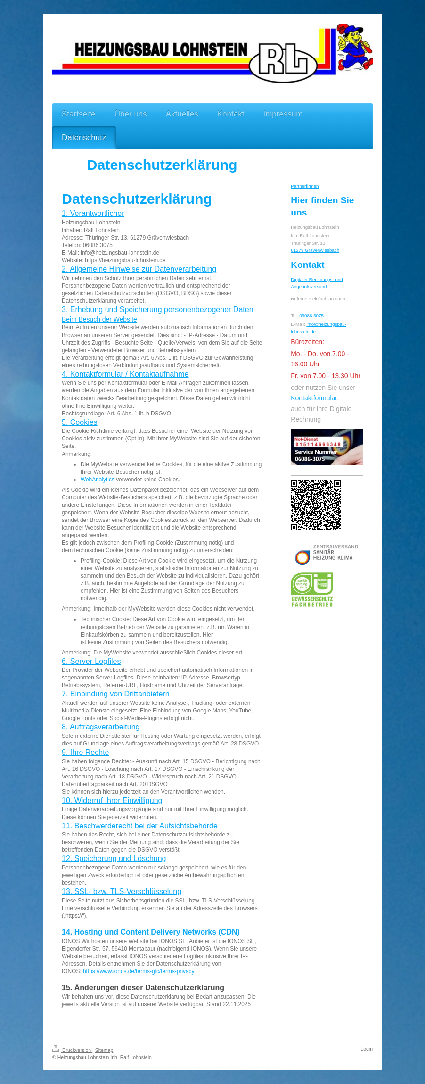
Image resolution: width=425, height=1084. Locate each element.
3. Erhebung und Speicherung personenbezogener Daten (157, 310)
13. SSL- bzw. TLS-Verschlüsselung (121, 891)
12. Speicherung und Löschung (114, 858)
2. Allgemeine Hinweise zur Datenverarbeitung (139, 269)
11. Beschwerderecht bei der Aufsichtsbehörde (140, 826)
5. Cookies (80, 422)
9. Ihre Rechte (85, 752)
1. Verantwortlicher (93, 213)
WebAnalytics (97, 479)
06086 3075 (311, 315)
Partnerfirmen (305, 186)
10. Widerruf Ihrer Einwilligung (112, 800)
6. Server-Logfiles (91, 661)
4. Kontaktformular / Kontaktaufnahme (125, 374)
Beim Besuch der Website (99, 319)
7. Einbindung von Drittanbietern (116, 694)
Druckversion (72, 1050)
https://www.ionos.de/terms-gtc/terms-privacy (138, 971)
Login (366, 1048)
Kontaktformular (314, 398)
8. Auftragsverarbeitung (100, 727)
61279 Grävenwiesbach (315, 250)
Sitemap (104, 1050)
